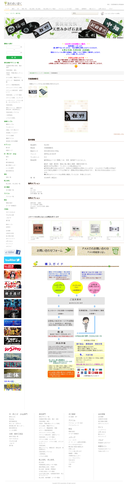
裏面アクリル (10, 138)
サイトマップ (9, 243)
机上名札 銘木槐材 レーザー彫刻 (49, 477)
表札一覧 (24, 8)
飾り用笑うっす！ (11, 165)
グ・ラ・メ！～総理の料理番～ (78, 442)
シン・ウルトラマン (74, 458)
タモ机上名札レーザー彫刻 (46, 471)
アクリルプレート (74, 425)
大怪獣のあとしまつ (74, 455)
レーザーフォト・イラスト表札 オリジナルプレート (14, 101)
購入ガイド (93, 8)
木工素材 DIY (73, 416)
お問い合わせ (102, 8)
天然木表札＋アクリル (12, 112)
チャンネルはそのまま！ (76, 444)
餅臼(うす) (12, 416)
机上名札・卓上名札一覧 (13, 183)
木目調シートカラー (12, 133)
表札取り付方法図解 (12, 141)
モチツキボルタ (10, 212)
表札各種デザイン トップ (36, 73)
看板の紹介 (9, 203)
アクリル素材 (10, 135)
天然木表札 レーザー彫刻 (14, 95)
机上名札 (41, 462)
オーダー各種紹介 (11, 205)
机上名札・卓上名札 (35, 8)
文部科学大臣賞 (10, 233)
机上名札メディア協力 (50, 8)
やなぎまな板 (10, 215)
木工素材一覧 (10, 190)
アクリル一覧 (10, 196)
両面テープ (9, 150)
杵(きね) (11, 419)
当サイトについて (10, 238)
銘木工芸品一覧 (13, 436)
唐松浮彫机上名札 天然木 (46, 467)
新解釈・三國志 (73, 453)
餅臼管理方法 (10, 171)
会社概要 (8, 230)
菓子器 (8, 220)
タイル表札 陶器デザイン (14, 77)
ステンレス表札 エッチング (14, 97)
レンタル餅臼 (10, 168)
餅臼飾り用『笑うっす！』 (17, 426)
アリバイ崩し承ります (75, 451)
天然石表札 (9, 105)
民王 (70, 466)
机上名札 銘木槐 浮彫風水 (47, 469)
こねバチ (8, 217)
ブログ (110, 8)
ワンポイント (10, 127)
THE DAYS (72, 460)
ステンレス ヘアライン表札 (14, 87)
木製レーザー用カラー (12, 130)
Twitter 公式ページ (103, 451)
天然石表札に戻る (119, 134)
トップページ (102, 430)
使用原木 (84, 8)
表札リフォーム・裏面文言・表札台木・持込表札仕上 (14, 108)
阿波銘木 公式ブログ (104, 442)
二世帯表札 (9, 115)
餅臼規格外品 (10, 162)
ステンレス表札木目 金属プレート (14, 91)
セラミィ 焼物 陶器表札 (13, 85)
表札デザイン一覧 (44, 416)
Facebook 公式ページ (104, 449)
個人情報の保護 (10, 236)
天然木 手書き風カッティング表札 (14, 73)
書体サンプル (10, 124)
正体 (70, 464)
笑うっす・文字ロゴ (15, 423)
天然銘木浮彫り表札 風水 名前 (14, 66)
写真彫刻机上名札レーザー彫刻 (48, 464)
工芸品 (77, 8)
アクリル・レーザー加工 (65, 8)
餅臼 (13, 8)
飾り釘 (8, 147)
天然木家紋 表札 (11, 70)
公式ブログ (9, 246)
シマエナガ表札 (10, 118)
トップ (7, 8)
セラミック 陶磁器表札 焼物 (14, 81)
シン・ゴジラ (72, 440)
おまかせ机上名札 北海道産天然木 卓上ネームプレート (51, 474)
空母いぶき (72, 449)
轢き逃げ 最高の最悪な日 (76, 446)
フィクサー (72, 462)
